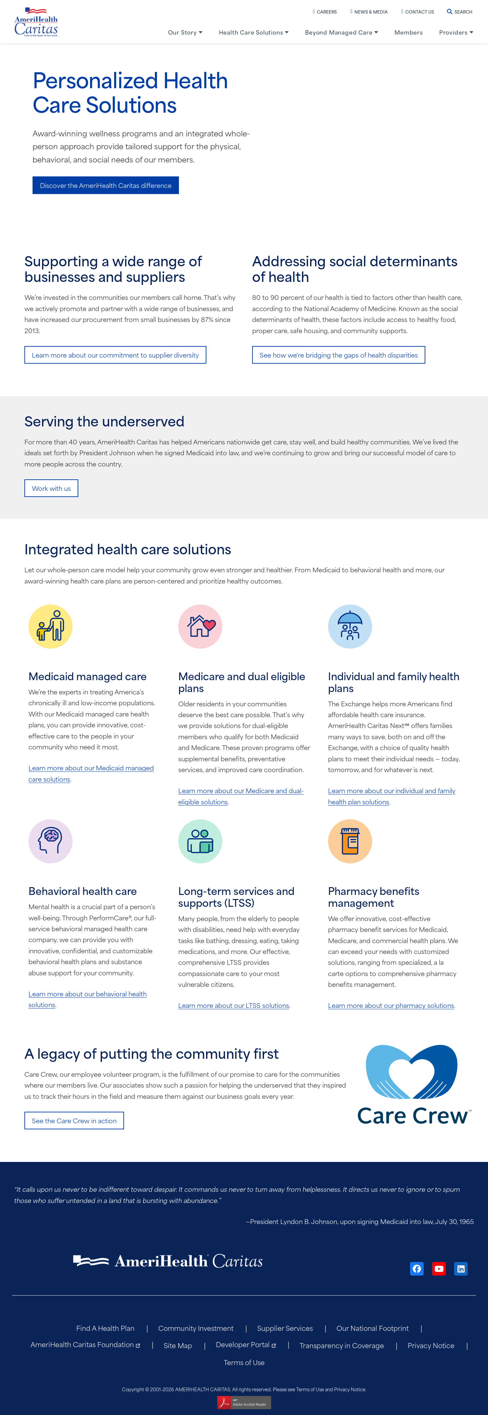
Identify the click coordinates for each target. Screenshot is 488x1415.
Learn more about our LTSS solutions (233, 1005)
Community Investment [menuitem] (195, 1327)
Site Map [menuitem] (178, 1345)
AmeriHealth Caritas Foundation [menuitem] (82, 1344)
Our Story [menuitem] (182, 31)
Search (459, 11)
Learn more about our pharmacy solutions (391, 1005)
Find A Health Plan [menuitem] (105, 1327)
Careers (325, 11)
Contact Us (417, 11)
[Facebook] (417, 1269)
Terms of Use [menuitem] (244, 1362)
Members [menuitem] (408, 31)
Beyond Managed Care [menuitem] (338, 31)
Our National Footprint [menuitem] (373, 1327)
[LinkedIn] (461, 1269)
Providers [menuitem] (453, 31)
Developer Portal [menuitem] (243, 1344)
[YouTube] (439, 1269)
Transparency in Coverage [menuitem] (342, 1345)
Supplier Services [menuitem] (285, 1327)
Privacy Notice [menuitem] (431, 1345)
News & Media (369, 11)
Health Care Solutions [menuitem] (251, 31)
